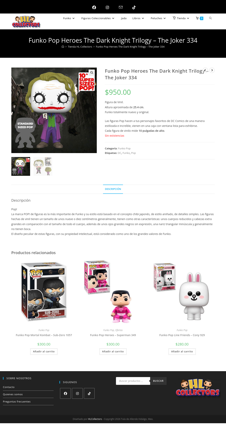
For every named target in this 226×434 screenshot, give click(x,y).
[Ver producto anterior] (205, 70)
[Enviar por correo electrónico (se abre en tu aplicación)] (119, 7)
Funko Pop (124, 148)
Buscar (158, 381)
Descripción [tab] (113, 189)
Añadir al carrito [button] (44, 351)
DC (119, 153)
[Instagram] (77, 393)
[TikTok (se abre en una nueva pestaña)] (133, 7)
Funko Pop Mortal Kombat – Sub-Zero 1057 (44, 335)
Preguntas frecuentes (16, 401)
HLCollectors (95, 419)
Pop (133, 153)
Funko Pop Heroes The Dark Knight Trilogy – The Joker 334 (130, 46)
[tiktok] (89, 393)
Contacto (8, 387)
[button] (92, 72)
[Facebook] (65, 393)
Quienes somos (13, 394)
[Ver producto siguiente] (212, 70)
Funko (126, 153)
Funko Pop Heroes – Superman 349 (113, 335)
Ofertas (119, 330)
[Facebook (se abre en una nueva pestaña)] (93, 7)
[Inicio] (63, 46)
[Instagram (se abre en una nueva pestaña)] (106, 7)
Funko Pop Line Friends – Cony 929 (182, 335)
